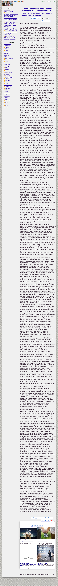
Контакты (49, 1)
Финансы (6, 102)
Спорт (5, 94)
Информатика (7, 59)
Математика (7, 70)
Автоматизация (7, 44)
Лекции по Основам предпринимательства (9, 37)
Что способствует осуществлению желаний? (26, 540)
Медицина (6, 74)
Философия (7, 100)
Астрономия (7, 47)
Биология (6, 50)
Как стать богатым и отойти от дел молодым (11, 20)
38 (51, 522)
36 (48, 520)
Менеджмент (7, 75)
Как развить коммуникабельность (9, 10)
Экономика (6, 107)
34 (42, 520)
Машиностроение (8, 72)
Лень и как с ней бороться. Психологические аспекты (10, 31)
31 (45, 517)
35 (45, 520)
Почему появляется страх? (10, 18)
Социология (7, 92)
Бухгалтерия (7, 51)
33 (51, 517)
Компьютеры (7, 64)
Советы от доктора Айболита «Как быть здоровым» (11, 23)
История (6, 63)
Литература (7, 66)
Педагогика (6, 81)
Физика (5, 99)
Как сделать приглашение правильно (10, 26)
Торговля (6, 97)
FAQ (54, 1)
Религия (6, 91)
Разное (5, 89)
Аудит (5, 48)
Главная (43, 1)
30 (42, 517)
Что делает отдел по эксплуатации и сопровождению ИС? (28, 564)
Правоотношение (8, 85)
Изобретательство (8, 58)
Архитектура (7, 45)
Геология (6, 56)
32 (48, 517)
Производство (7, 86)
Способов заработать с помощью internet (9, 34)
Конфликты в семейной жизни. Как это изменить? (45, 540)
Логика (5, 67)
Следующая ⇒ (46, 20)
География (6, 55)
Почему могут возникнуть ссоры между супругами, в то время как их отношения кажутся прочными (11, 14)
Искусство (6, 61)
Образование (7, 80)
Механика (6, 78)
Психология (7, 88)
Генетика (6, 53)
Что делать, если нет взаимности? (43, 564)
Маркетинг (6, 69)
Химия (5, 104)
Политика (6, 83)
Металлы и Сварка (8, 77)
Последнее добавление (9, 39)
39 (32, 525)
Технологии (7, 96)
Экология (6, 105)
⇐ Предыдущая (35, 18)
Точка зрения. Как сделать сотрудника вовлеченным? (10, 28)
